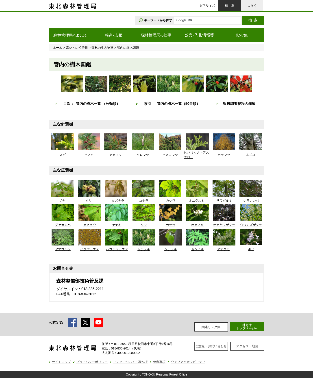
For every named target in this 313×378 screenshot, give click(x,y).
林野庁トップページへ (247, 326)
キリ (251, 249)
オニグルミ (196, 200)
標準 (229, 5)
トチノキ (143, 249)
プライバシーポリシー (92, 362)
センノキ (197, 249)
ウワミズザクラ (251, 225)
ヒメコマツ (170, 155)
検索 (252, 20)
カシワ (170, 200)
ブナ (62, 200)
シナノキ (170, 249)
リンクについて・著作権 (130, 362)
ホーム (57, 47)
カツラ (170, 225)
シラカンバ (251, 200)
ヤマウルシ (63, 249)
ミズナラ (118, 200)
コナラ (143, 200)
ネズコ (250, 155)
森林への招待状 (77, 47)
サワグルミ (224, 200)
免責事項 (159, 362)
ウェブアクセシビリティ (188, 362)
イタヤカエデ (89, 249)
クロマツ (143, 155)
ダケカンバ (63, 225)
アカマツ (115, 155)
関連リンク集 (211, 327)
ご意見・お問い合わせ (211, 346)
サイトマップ (61, 362)
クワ (144, 225)
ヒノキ (89, 155)
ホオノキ (197, 225)
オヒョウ (89, 225)
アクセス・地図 (247, 346)
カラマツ (224, 155)
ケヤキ (116, 225)
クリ (89, 200)
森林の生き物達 (102, 47)
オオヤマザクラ (224, 225)
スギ (62, 155)
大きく (252, 5)
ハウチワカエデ (117, 249)
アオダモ (223, 249)
